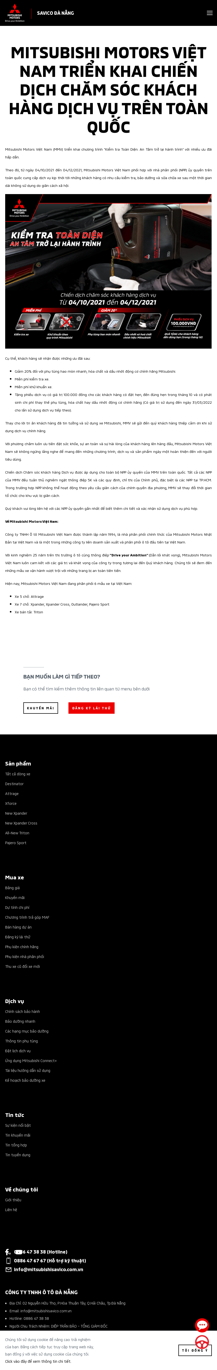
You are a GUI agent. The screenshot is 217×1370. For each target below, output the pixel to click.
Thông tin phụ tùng (21, 1040)
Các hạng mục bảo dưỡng (26, 1030)
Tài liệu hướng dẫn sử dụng (27, 1070)
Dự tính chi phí (17, 907)
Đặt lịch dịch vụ (18, 1050)
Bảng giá (12, 887)
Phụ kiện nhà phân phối (24, 956)
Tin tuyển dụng (17, 1154)
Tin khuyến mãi (17, 1134)
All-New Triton (17, 832)
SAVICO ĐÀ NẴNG (55, 12)
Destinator (14, 783)
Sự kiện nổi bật (18, 1125)
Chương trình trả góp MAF (27, 917)
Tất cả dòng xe (17, 773)
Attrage (12, 793)
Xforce (11, 803)
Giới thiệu (13, 1199)
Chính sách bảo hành (22, 1011)
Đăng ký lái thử (17, 936)
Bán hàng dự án (18, 926)
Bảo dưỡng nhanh (20, 1021)
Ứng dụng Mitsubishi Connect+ (31, 1060)
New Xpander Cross (21, 822)
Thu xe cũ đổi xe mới (22, 966)
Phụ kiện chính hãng (21, 946)
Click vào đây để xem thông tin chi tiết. (38, 1361)
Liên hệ (11, 1209)
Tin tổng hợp (16, 1144)
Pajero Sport (15, 842)
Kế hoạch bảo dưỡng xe (25, 1080)
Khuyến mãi (15, 897)
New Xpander (16, 813)
